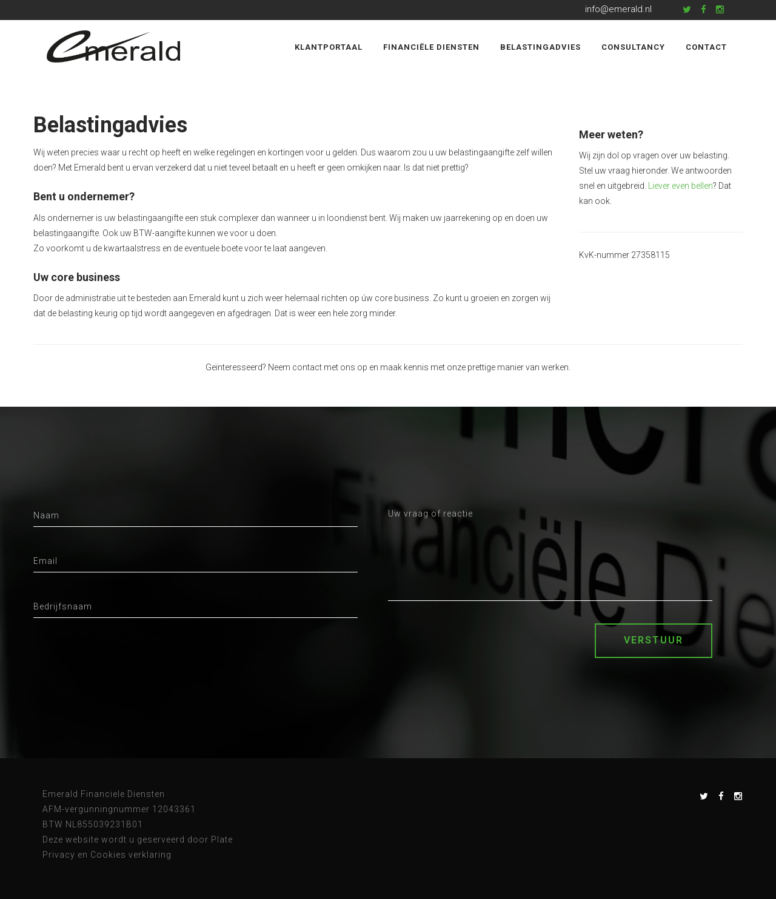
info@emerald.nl (618, 9)
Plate (222, 839)
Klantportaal (329, 47)
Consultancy (633, 47)
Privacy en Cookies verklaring (107, 855)
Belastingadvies (540, 47)
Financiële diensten (431, 47)
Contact (706, 47)
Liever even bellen (680, 186)
